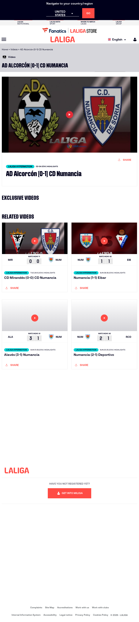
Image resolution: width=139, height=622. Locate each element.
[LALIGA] (62, 39)
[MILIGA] (134, 39)
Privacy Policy (82, 615)
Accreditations (65, 607)
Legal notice (66, 615)
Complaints (36, 607)
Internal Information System (26, 615)
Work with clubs (100, 607)
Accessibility (50, 615)
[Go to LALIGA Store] (69, 30)
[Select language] (117, 39)
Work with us (82, 607)
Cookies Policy (100, 615)
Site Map (49, 607)
